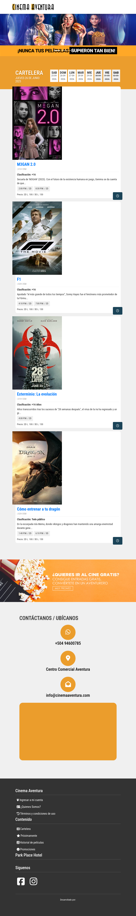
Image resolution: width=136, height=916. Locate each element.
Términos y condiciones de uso (36, 813)
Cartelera (24, 829)
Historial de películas (30, 842)
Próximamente (27, 835)
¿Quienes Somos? (29, 806)
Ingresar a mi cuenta (30, 800)
